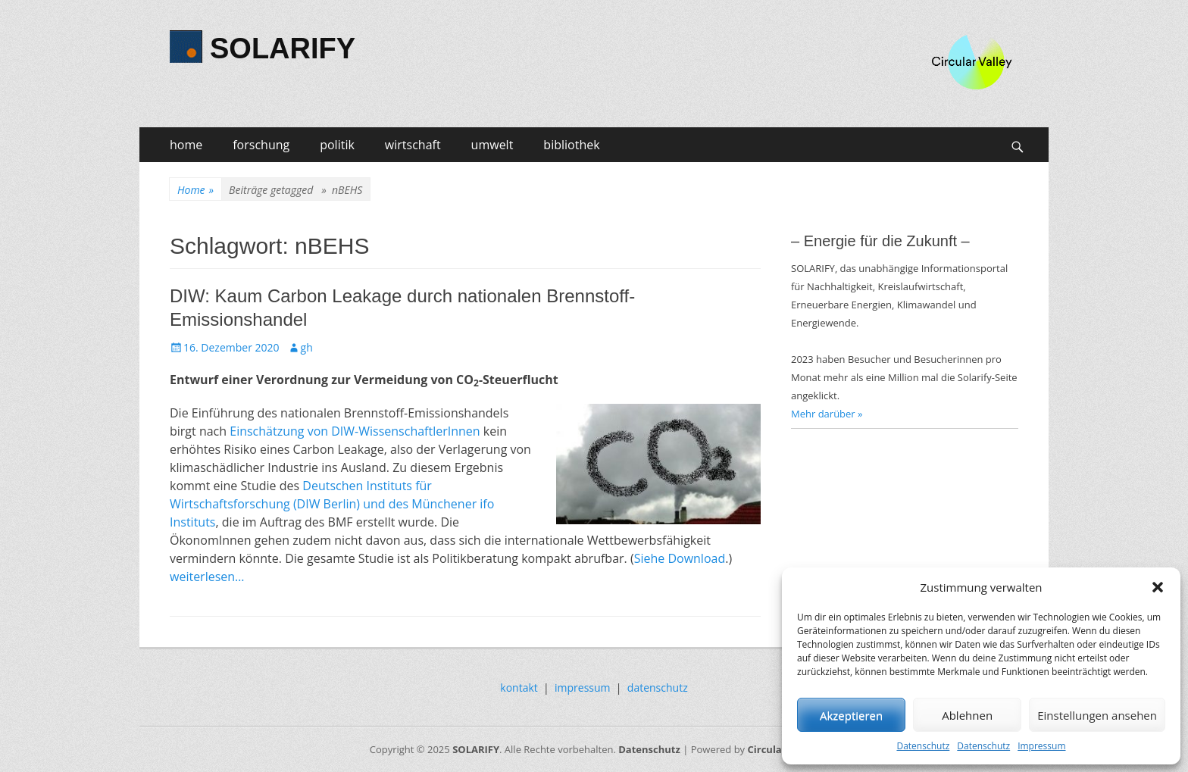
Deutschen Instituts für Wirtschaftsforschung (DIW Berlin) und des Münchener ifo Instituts (332, 503)
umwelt (492, 144)
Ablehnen (967, 715)
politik (337, 144)
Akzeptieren (851, 715)
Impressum (1041, 745)
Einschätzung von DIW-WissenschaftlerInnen (355, 431)
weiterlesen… (207, 576)
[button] (1157, 587)
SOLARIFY (282, 48)
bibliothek (571, 144)
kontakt (518, 687)
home (186, 144)
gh (307, 347)
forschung (261, 144)
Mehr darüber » (827, 413)
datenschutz (657, 687)
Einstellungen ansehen (1097, 715)
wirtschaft (413, 144)
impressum (583, 687)
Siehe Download (680, 558)
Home (195, 190)
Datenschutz (922, 745)
